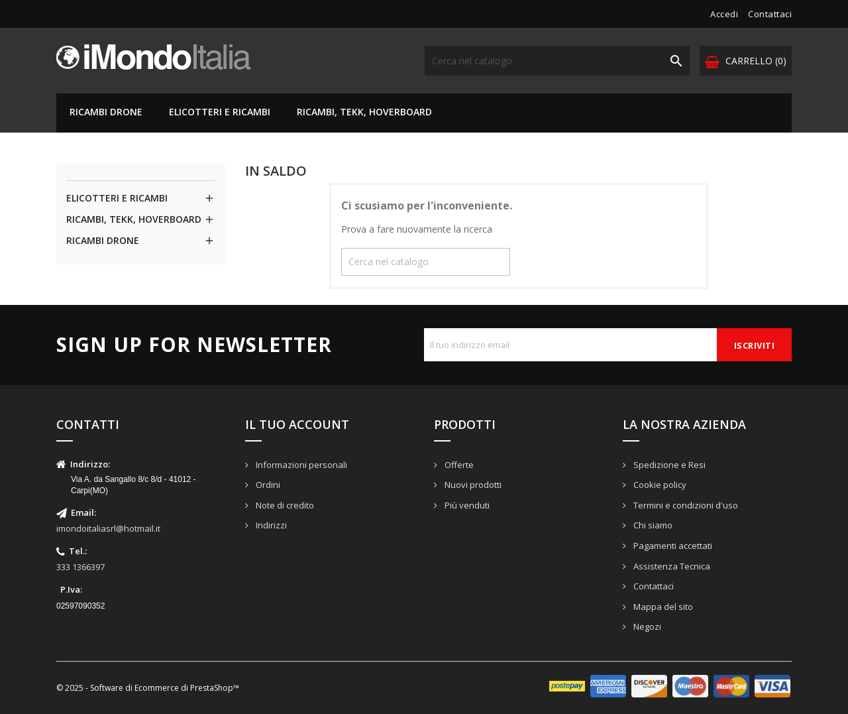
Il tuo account (297, 424)
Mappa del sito (662, 607)
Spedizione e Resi (668, 465)
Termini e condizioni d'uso (684, 505)
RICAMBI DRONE (106, 111)
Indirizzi (270, 525)
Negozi (646, 626)
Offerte (458, 465)
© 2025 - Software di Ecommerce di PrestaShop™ (147, 687)
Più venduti (466, 505)
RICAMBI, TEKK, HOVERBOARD (364, 111)
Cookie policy (658, 485)
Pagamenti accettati (671, 546)
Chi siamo (651, 525)
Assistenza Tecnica (670, 566)
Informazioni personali (300, 465)
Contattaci (770, 14)
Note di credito (284, 505)
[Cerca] (557, 61)
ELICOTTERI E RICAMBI (219, 111)
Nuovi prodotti (472, 485)
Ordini (267, 485)
